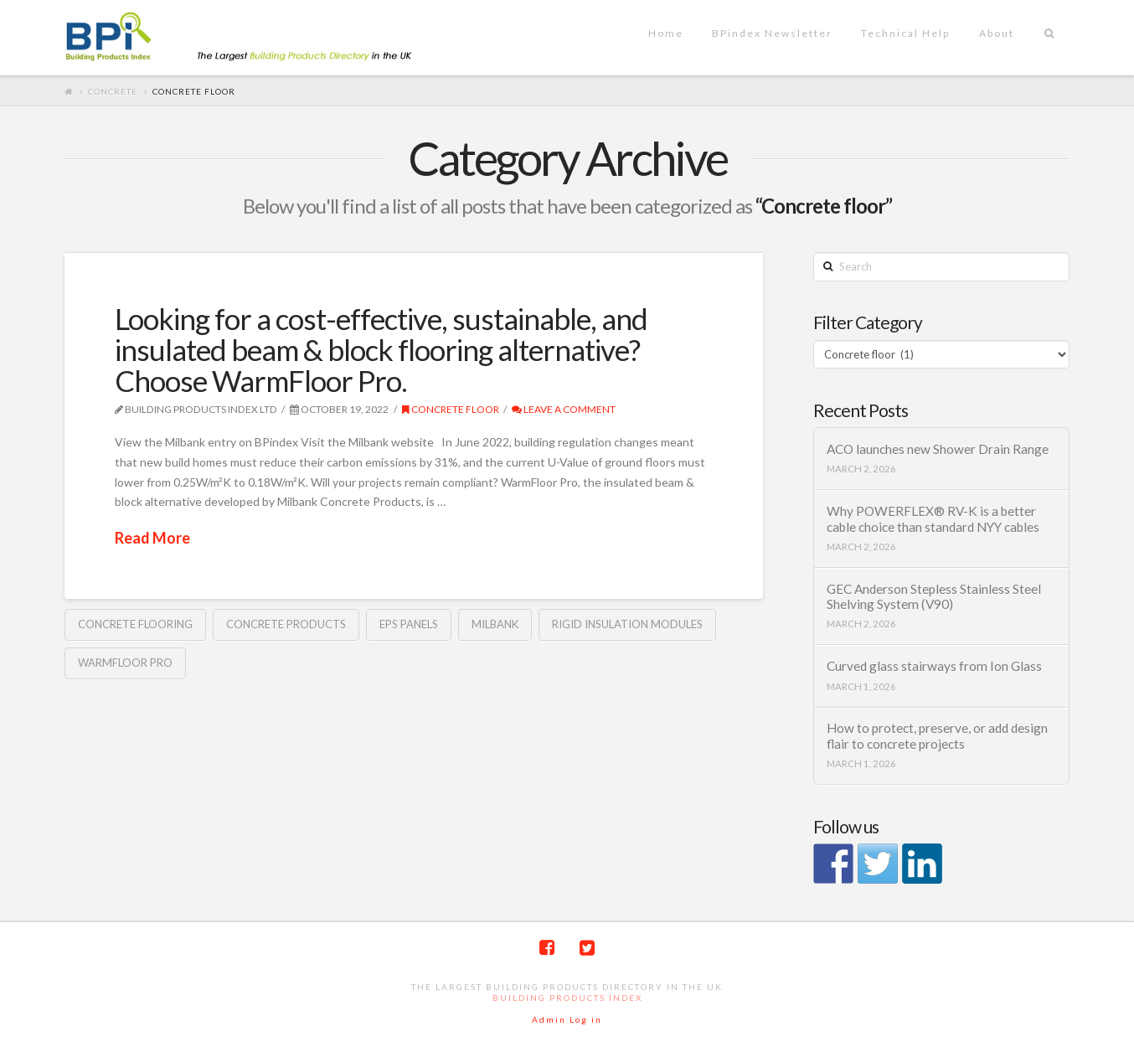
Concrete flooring (135, 624)
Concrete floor (450, 409)
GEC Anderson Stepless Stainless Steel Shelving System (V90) (934, 596)
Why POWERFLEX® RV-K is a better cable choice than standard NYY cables (933, 518)
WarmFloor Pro (125, 662)
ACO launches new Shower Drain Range (938, 449)
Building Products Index (567, 998)
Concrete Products (286, 624)
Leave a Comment (564, 409)
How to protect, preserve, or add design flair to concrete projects (937, 735)
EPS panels (408, 624)
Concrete (112, 91)
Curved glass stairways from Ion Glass (934, 665)
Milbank (495, 624)
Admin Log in (567, 1019)
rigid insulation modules (627, 624)
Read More (152, 538)
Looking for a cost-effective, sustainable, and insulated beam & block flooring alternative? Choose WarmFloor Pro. (381, 349)
